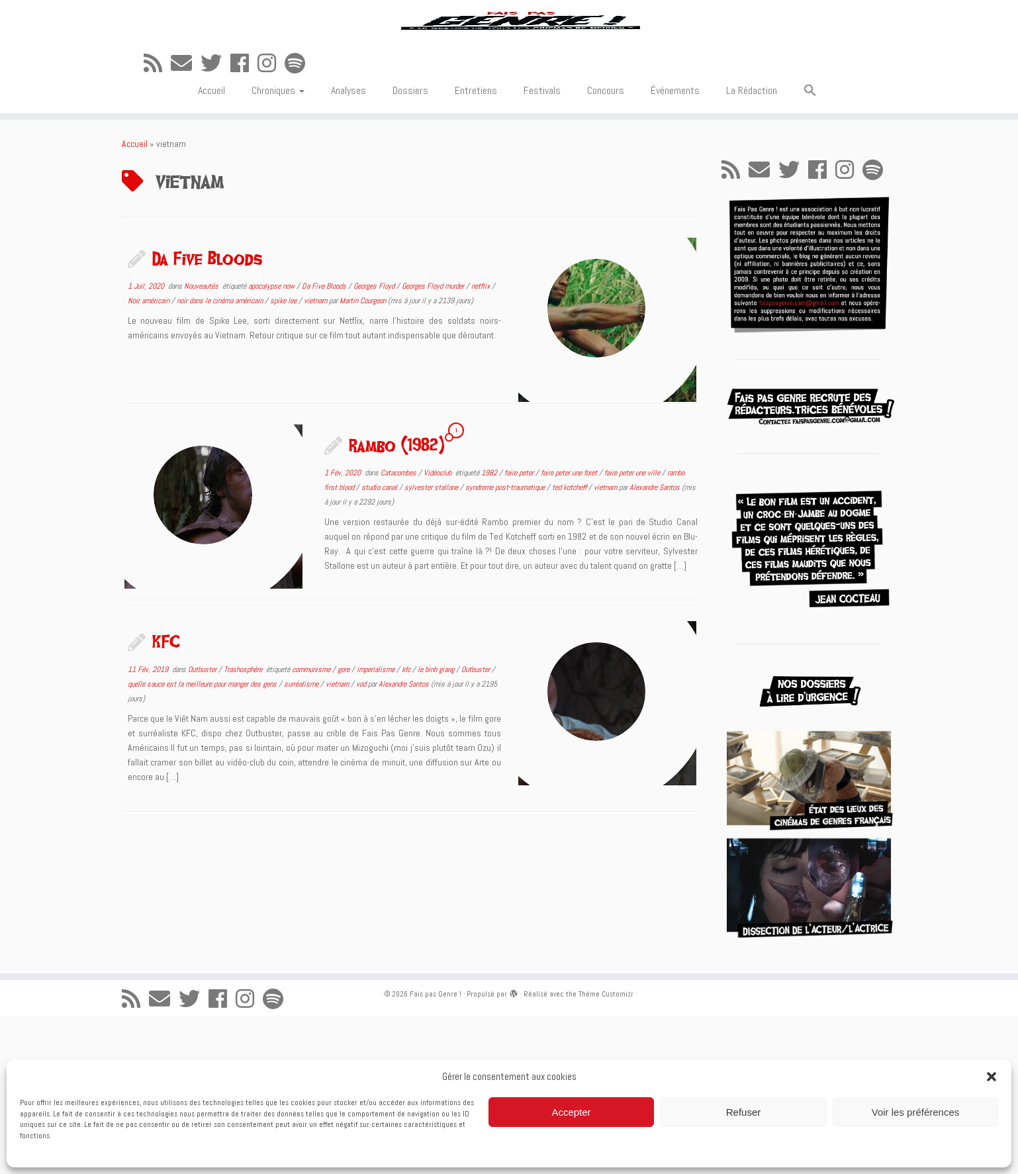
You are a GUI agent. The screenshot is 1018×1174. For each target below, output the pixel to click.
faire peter (519, 631)
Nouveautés (202, 444)
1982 (490, 631)
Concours (605, 249)
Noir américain (149, 459)
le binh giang (437, 827)
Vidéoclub (438, 631)
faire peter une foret (570, 631)
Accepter (570, 1112)
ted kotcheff (570, 645)
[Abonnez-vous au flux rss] (157, 222)
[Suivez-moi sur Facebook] (243, 222)
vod (362, 842)
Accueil (211, 249)
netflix (481, 444)
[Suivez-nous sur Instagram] (271, 222)
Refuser (743, 1112)
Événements (675, 249)
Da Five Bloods (207, 416)
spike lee (284, 459)
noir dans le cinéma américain (221, 459)
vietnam (316, 459)
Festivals (542, 249)
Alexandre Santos (654, 645)
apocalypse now (272, 444)
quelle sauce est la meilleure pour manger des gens (203, 842)
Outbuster (203, 827)
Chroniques (278, 249)
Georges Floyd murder (434, 444)
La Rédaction (751, 249)
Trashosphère (244, 827)
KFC (166, 800)
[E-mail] (186, 222)
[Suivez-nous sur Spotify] (299, 222)
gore (344, 827)
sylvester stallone (432, 645)
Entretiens (476, 249)
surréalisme (302, 842)
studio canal (380, 645)
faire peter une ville (633, 631)
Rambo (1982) (396, 603)
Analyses (348, 249)
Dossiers (410, 249)
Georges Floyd (374, 444)
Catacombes (399, 631)
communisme (312, 827)
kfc (407, 827)
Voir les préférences (916, 1112)
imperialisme (376, 827)
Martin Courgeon (363, 459)
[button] (991, 1076)
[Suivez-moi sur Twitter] (215, 222)
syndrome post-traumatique (506, 645)
